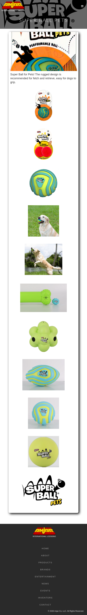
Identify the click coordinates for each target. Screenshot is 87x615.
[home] (12, 9)
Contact (45, 605)
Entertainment (45, 576)
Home (45, 548)
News (45, 583)
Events (45, 591)
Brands (45, 569)
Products (45, 562)
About (45, 555)
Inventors (45, 598)
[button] (82, 6)
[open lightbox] (43, 101)
